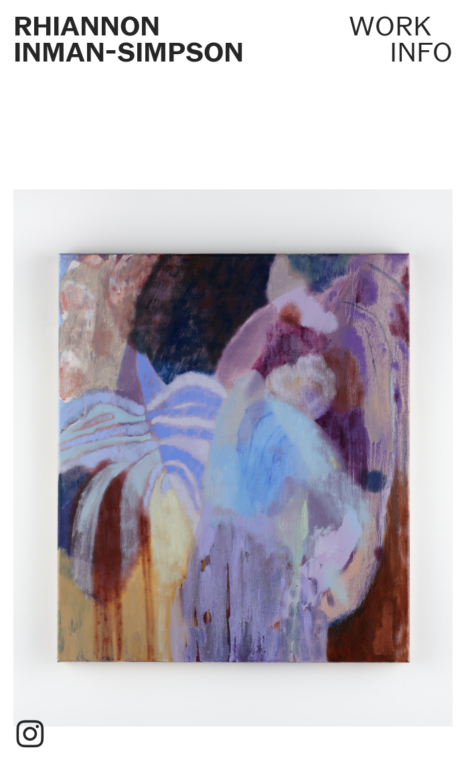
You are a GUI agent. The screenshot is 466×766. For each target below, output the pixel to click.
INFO (421, 52)
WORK (390, 26)
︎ (30, 735)
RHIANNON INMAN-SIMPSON (128, 39)
